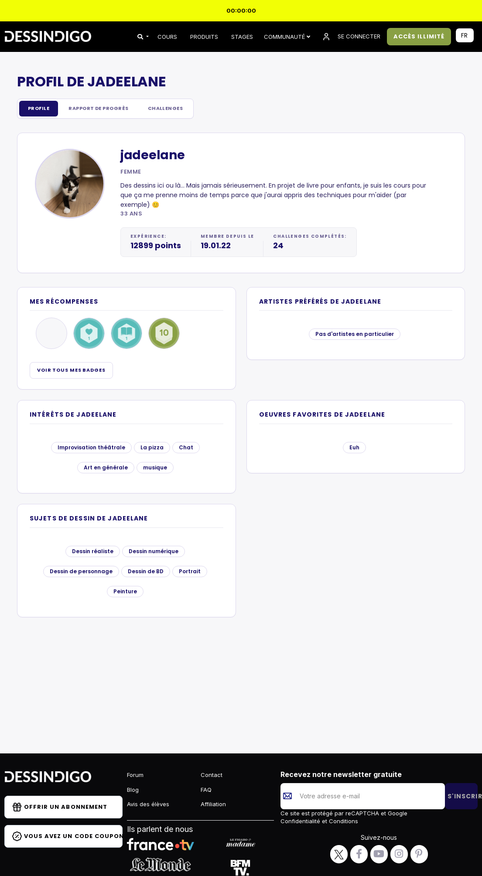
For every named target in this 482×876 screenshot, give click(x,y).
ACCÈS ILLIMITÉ (419, 36)
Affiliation (213, 804)
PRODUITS (204, 36)
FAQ (206, 789)
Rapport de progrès (107, 109)
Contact (211, 774)
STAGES (242, 36)
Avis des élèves (148, 804)
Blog (133, 789)
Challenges (182, 109)
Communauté (287, 36)
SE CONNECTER (350, 36)
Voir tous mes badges (71, 370)
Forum (135, 774)
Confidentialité (301, 821)
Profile (40, 109)
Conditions (342, 821)
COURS (167, 36)
